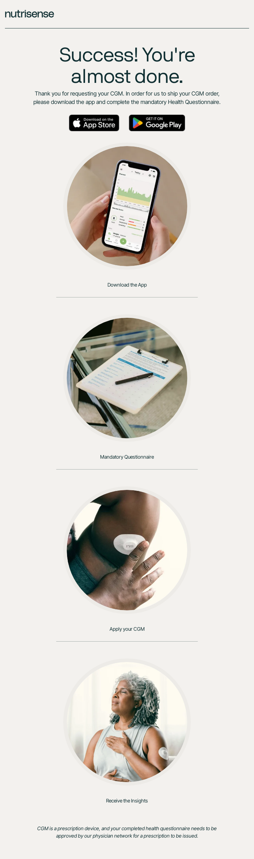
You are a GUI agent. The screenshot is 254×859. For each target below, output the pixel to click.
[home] (127, 14)
